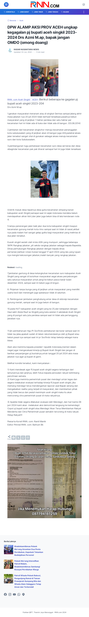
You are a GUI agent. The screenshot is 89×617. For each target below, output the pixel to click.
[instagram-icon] (9, 594)
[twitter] (18, 438)
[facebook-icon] (5, 594)
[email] (28, 438)
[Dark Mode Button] (83, 4)
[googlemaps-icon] (23, 594)
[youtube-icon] (14, 594)
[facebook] (13, 438)
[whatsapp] (23, 438)
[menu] (6, 4)
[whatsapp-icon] (18, 594)
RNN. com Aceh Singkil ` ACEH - (23, 99)
